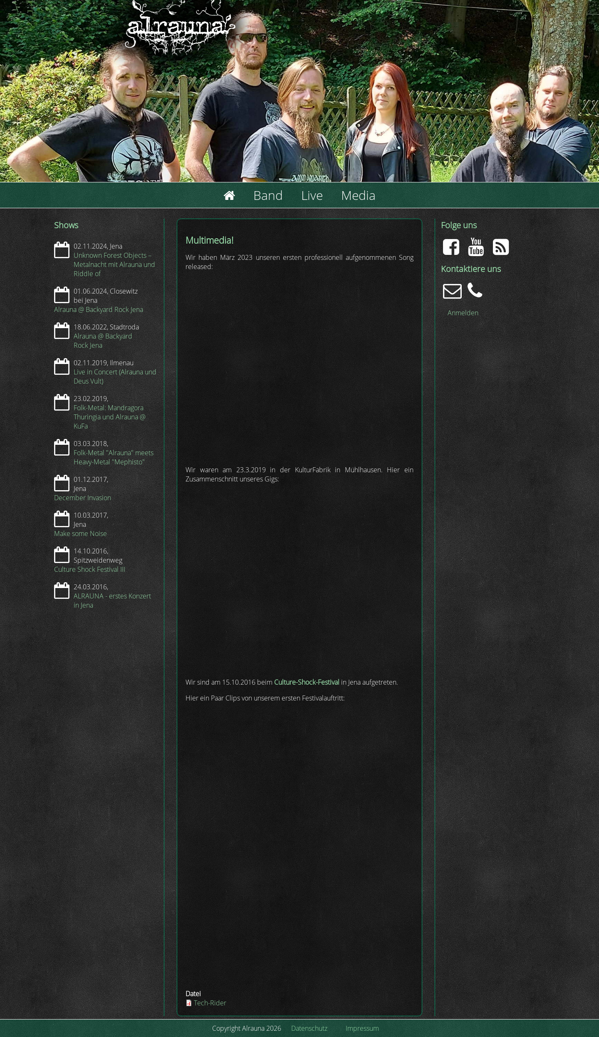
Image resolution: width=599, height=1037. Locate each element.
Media (358, 195)
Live (312, 195)
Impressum (362, 1028)
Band (268, 195)
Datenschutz (309, 1028)
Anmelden (463, 312)
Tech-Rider (210, 1002)
